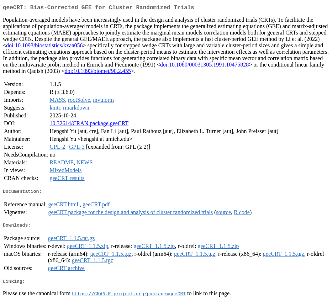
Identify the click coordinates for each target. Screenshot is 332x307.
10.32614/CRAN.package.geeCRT (88, 125)
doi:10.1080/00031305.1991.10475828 (204, 66)
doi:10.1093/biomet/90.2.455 (97, 72)
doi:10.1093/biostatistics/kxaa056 (44, 47)
